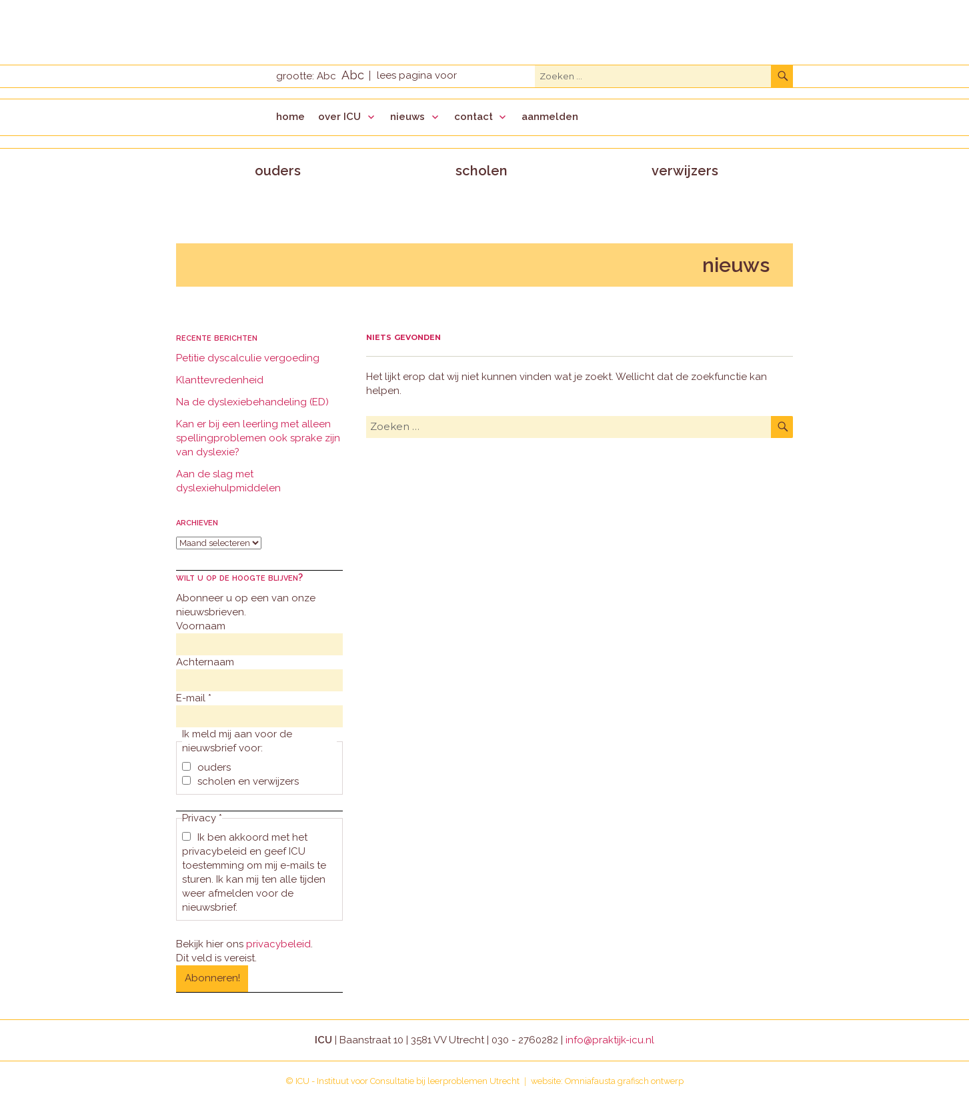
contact (473, 117)
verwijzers (685, 171)
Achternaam (205, 662)
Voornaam (200, 626)
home (290, 117)
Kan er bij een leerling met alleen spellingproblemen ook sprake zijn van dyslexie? (258, 438)
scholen (481, 171)
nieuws (407, 117)
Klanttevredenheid (219, 380)
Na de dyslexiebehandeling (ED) (252, 402)
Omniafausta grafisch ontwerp (624, 1081)
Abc (326, 76)
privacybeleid (278, 944)
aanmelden (550, 117)
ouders (278, 171)
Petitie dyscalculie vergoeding (247, 358)
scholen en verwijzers (240, 781)
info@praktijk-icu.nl (610, 1040)
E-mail (193, 698)
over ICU (339, 117)
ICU (302, 1081)
